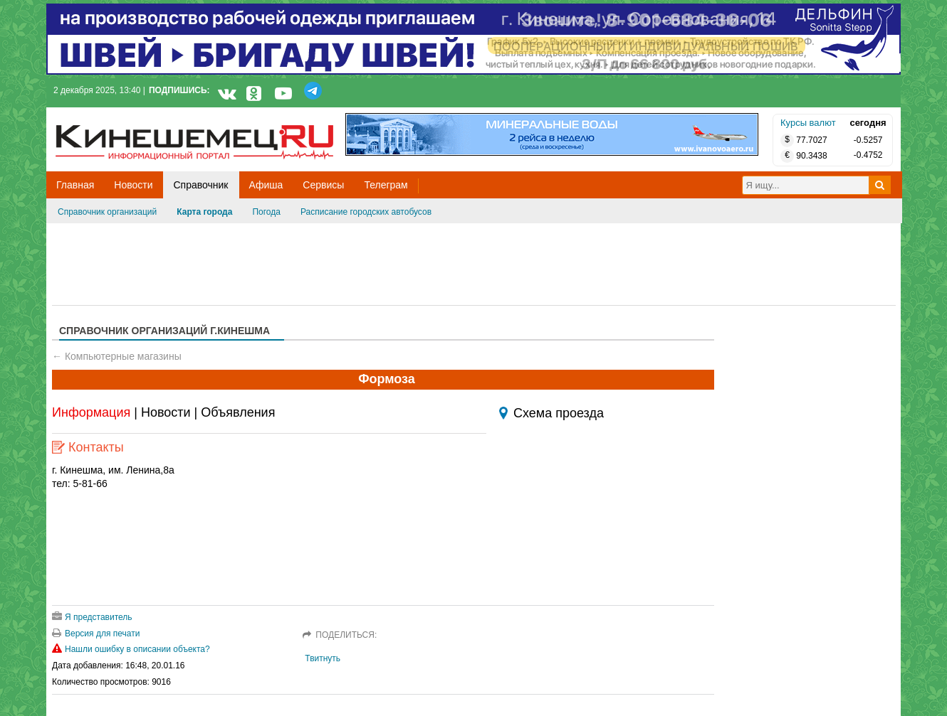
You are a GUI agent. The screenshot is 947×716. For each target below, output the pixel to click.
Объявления (238, 412)
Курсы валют (808, 122)
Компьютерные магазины (123, 356)
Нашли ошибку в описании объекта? (131, 649)
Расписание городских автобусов (365, 212)
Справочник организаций (107, 212)
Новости (166, 412)
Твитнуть (322, 658)
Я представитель (92, 617)
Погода (266, 212)
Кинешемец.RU (108, 114)
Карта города (204, 212)
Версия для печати (96, 633)
